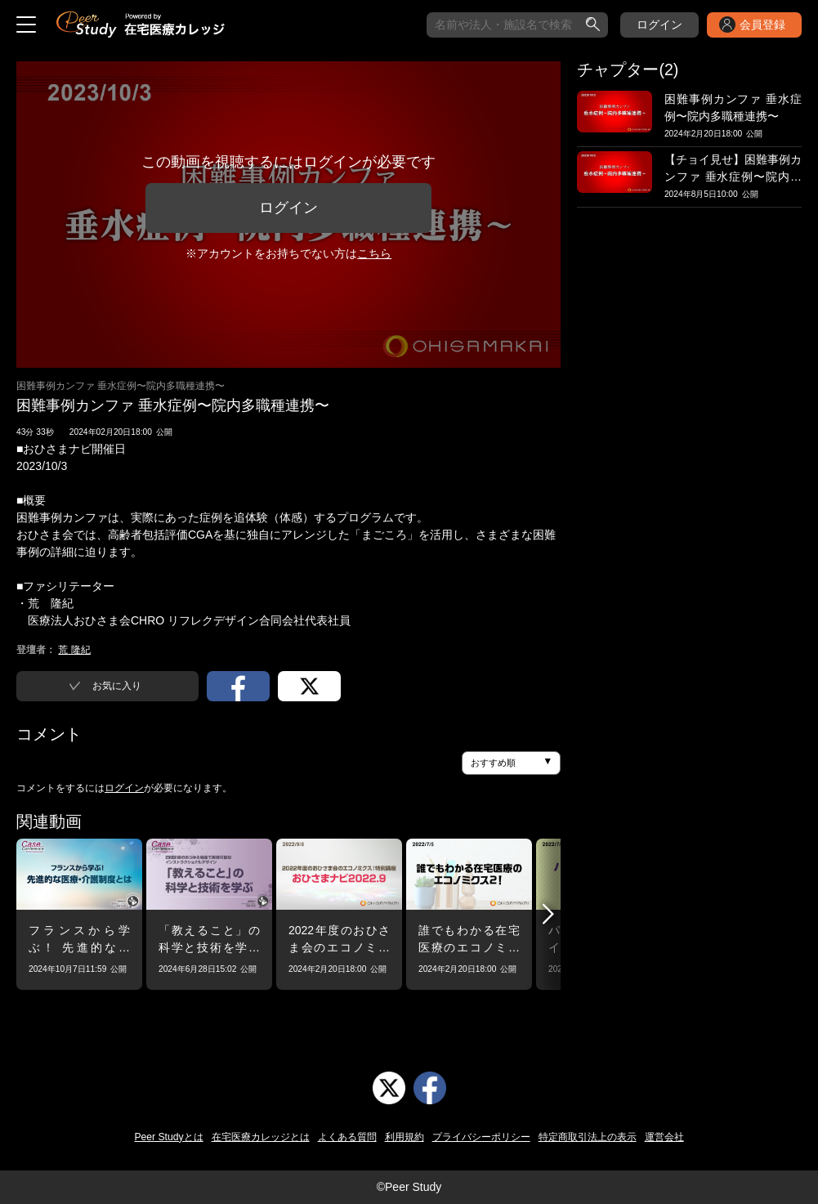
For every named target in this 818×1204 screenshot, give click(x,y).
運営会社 (664, 1137)
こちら (374, 253)
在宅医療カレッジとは (261, 1137)
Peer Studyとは (168, 1137)
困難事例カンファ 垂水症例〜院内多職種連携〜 (120, 386)
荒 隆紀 (74, 650)
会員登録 (762, 24)
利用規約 (404, 1137)
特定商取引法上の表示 (588, 1137)
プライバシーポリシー (481, 1137)
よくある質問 (347, 1137)
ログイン (659, 24)
